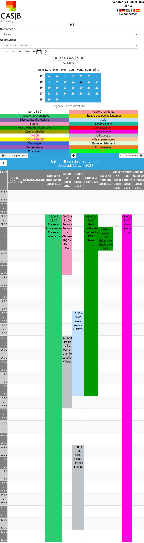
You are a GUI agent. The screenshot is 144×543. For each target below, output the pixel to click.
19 (81, 87)
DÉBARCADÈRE (34, 179)
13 (89, 81)
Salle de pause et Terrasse (138, 175)
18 (73, 87)
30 (57, 99)
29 (49, 99)
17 (65, 87)
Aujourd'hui (69, 62)
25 (73, 93)
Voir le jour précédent (14, 155)
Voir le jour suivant (131, 155)
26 (81, 93)
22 (49, 93)
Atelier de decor (117, 175)
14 (41, 75)
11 (73, 81)
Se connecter (128, 14)
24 (65, 93)
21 (97, 87)
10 (65, 81)
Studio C (91, 177)
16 (41, 87)
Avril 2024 (69, 58)
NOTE (15, 177)
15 (41, 81)
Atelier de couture (127, 175)
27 (89, 93)
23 (57, 93)
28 (97, 93)
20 (89, 87)
